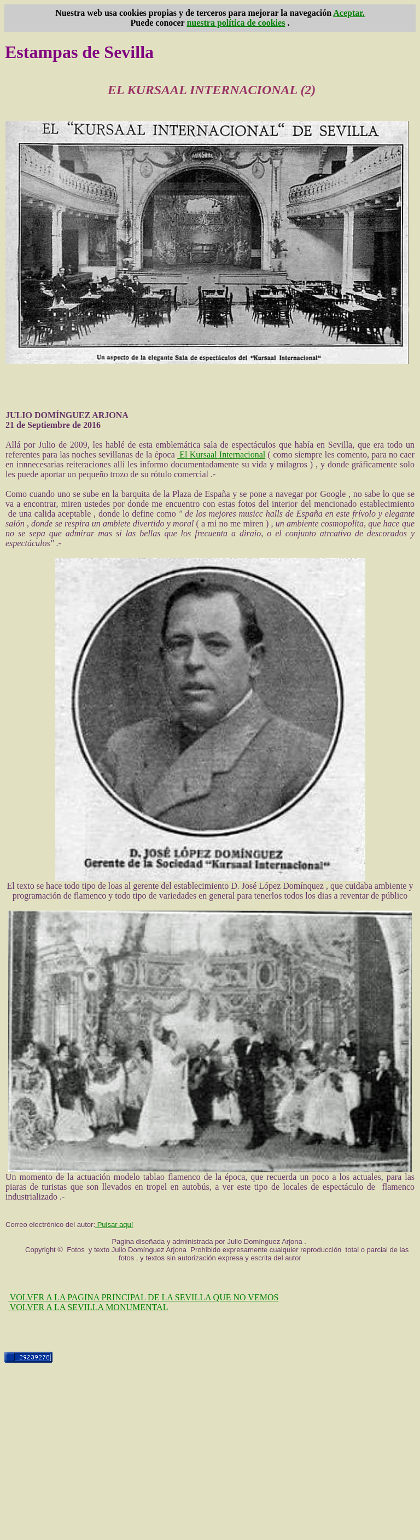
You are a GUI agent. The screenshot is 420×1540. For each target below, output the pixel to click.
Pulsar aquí (114, 1224)
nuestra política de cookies (235, 22)
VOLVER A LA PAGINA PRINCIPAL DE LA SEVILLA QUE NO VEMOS (143, 1297)
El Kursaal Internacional (221, 454)
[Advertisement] (210, 1459)
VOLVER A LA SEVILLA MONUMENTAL (88, 1307)
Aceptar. (349, 13)
